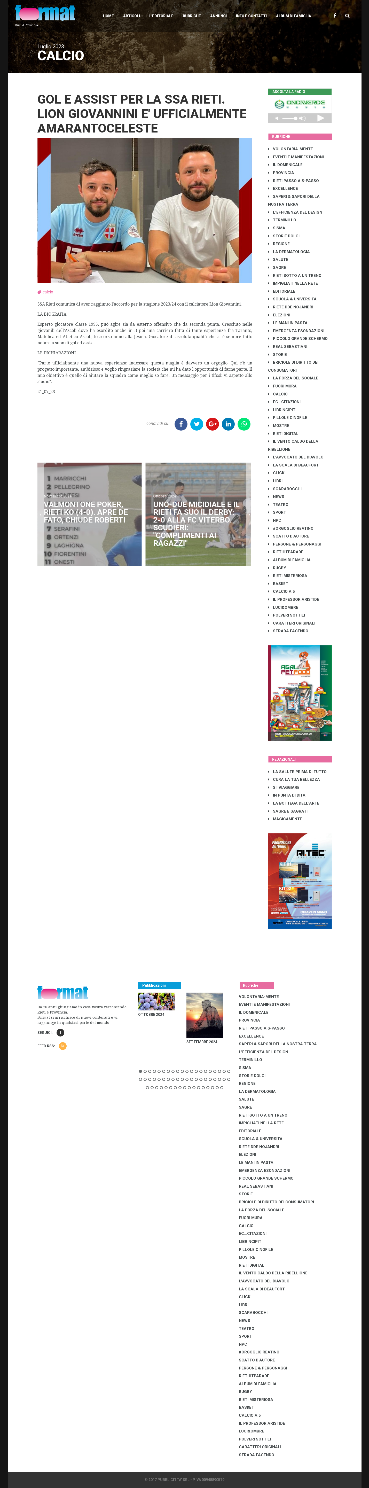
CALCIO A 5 (281, 591)
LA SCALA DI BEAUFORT (293, 465)
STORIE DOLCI (284, 236)
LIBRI (275, 481)
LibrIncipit (281, 410)
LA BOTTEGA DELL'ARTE (293, 803)
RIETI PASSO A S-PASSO (293, 180)
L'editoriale (161, 16)
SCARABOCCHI (285, 489)
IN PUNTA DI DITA (286, 795)
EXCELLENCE (283, 188)
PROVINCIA (281, 172)
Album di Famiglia (293, 16)
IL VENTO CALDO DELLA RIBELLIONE (273, 1273)
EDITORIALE (281, 291)
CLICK (276, 473)
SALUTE (278, 259)
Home (108, 16)
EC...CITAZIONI (284, 402)
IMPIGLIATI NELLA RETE (293, 283)
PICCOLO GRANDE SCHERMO (298, 338)
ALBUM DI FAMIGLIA (289, 560)
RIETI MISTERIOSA (287, 575)
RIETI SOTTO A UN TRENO (294, 275)
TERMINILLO (282, 220)
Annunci (218, 16)
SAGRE (277, 267)
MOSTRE (278, 425)
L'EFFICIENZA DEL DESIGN (295, 212)
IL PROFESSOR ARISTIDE (293, 599)
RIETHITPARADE (285, 552)
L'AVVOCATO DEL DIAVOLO (296, 457)
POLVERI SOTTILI (286, 615)
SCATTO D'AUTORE (288, 536)
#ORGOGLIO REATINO (290, 528)
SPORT (277, 512)
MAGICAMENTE (285, 819)
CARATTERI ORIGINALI (291, 623)
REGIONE (279, 243)
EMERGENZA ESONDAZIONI (296, 331)
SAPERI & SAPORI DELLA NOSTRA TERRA (278, 1044)
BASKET (278, 583)
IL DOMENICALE (285, 164)
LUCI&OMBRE (283, 607)
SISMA (276, 228)
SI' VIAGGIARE (284, 787)
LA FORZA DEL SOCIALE (293, 378)
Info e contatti (251, 16)
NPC (274, 520)
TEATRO (278, 504)
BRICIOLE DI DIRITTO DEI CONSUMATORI (276, 1202)
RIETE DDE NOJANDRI (290, 307)
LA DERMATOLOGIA (289, 252)
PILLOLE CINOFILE (287, 417)
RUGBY (277, 568)
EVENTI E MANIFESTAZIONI (296, 157)
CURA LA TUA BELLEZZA (294, 779)
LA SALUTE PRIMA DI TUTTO (297, 771)
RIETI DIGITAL (283, 433)
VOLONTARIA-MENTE (290, 149)
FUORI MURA (282, 386)
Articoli (131, 16)
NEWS (276, 496)
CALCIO (278, 394)
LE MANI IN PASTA (288, 323)
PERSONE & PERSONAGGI (294, 544)
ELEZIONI (279, 315)
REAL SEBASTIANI (287, 346)
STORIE (277, 354)
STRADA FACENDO (288, 631)
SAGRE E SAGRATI (288, 811)
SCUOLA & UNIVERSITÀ (292, 299)
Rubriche (192, 16)
